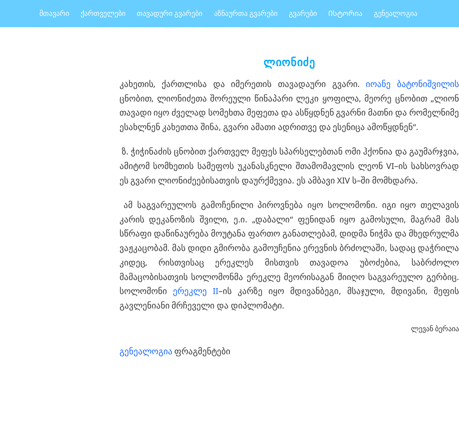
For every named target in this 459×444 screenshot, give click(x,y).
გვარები (303, 13)
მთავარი (54, 13)
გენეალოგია (395, 13)
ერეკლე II (196, 290)
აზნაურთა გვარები (245, 13)
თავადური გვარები (169, 13)
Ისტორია (345, 13)
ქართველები (103, 13)
